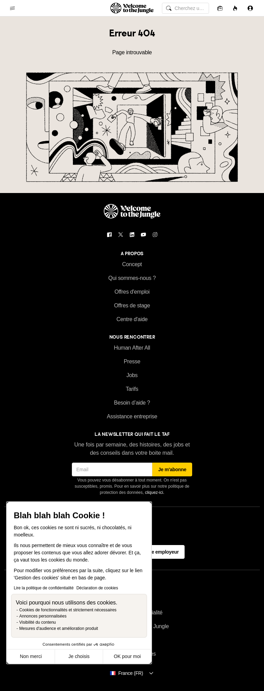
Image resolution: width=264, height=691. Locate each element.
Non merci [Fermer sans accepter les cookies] (31, 656)
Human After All (132, 348)
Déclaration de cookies (97, 588)
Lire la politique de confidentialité (44, 588)
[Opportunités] (235, 8)
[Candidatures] (220, 8)
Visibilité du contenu (37, 622)
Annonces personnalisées (42, 616)
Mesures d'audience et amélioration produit (58, 628)
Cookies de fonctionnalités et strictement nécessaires (68, 610)
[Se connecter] (250, 8)
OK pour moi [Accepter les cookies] (127, 656)
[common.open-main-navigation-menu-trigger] (12, 8)
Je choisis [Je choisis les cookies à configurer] (78, 656)
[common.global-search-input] (185, 8)
